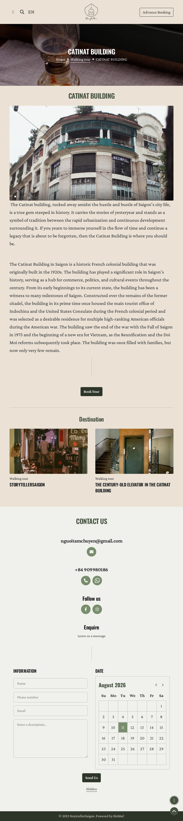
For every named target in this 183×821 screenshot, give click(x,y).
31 (113, 759)
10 (113, 727)
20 (142, 738)
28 (151, 748)
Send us (91, 778)
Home (60, 59)
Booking (156, 12)
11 (123, 727)
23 (104, 748)
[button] (13, 11)
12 (132, 727)
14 (151, 727)
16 (103, 738)
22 (161, 738)
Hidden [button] (91, 789)
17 (113, 738)
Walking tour (81, 59)
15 (161, 727)
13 (142, 727)
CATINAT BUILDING (111, 59)
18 (123, 738)
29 (161, 748)
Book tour (91, 391)
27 (142, 748)
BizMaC (118, 816)
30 (103, 759)
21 (151, 738)
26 (132, 748)
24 (113, 748)
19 (132, 738)
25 (123, 748)
